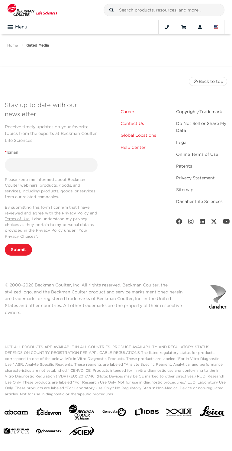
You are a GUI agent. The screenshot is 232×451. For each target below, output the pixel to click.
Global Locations (138, 135)
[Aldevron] (49, 413)
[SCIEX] (81, 432)
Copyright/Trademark (199, 111)
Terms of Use (17, 219)
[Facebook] (179, 223)
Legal (182, 142)
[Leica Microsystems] (212, 413)
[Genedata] (114, 413)
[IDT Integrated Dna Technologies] (179, 413)
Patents (184, 166)
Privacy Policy (75, 213)
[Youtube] (226, 223)
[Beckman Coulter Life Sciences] (81, 413)
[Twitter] (214, 223)
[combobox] (164, 10)
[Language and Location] (216, 27)
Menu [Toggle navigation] (17, 27)
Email (11, 152)
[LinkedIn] (202, 223)
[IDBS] (147, 413)
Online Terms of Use (197, 154)
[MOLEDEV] (16, 432)
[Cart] (183, 27)
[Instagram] (191, 223)
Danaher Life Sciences (199, 201)
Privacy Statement (195, 177)
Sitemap (184, 189)
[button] (111, 10)
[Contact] (167, 27)
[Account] (200, 27)
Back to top (208, 81)
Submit (18, 249)
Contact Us (132, 123)
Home (12, 45)
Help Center (133, 147)
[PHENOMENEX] (49, 432)
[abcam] (16, 413)
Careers (129, 111)
